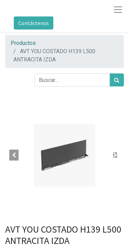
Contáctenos (33, 23)
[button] (14, 155)
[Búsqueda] (117, 79)
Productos (23, 43)
